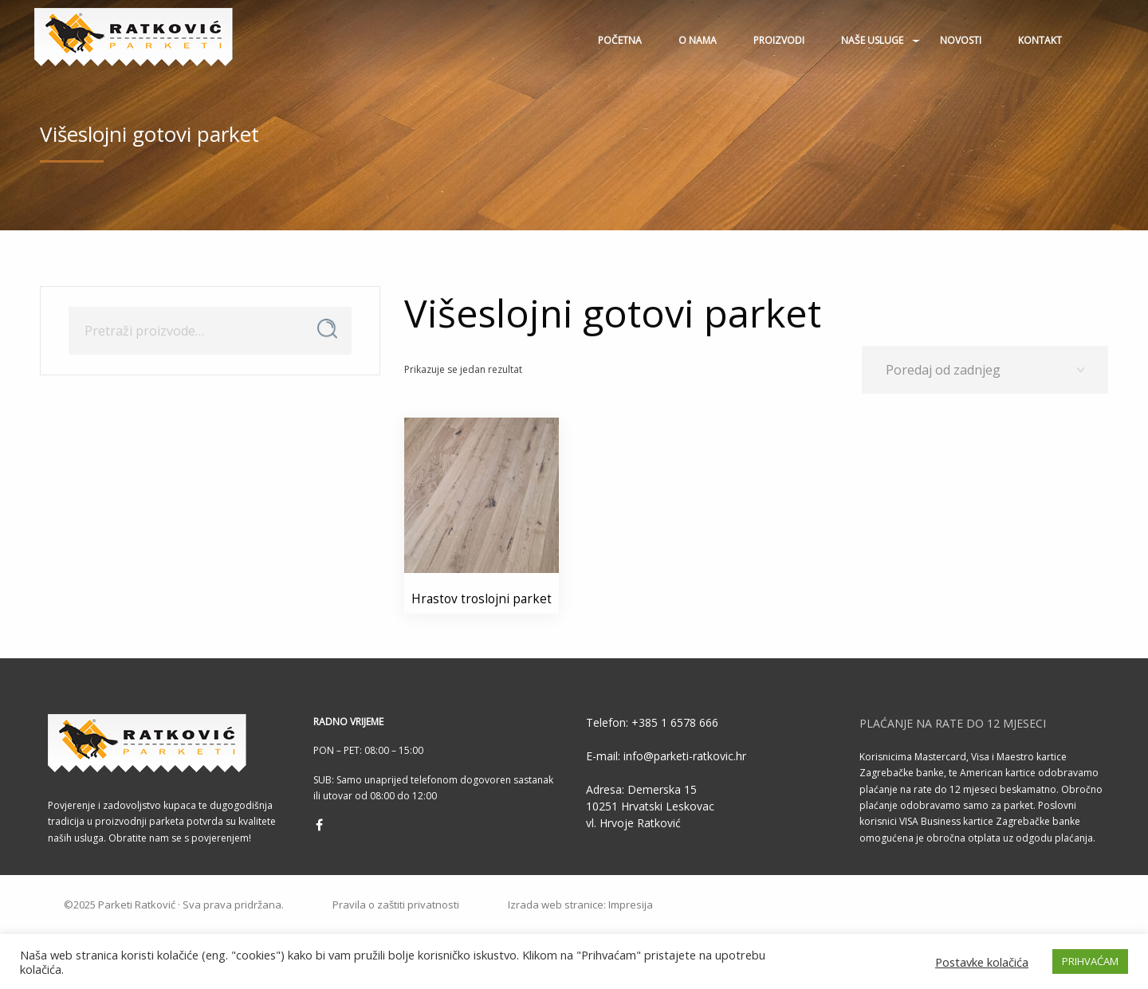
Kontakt (1040, 40)
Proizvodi (778, 40)
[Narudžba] (985, 370)
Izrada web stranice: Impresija (580, 905)
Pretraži (327, 328)
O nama (697, 40)
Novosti (960, 40)
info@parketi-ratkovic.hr (683, 755)
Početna (620, 40)
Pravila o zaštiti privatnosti (395, 905)
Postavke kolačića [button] (981, 962)
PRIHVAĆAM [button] (1090, 961)
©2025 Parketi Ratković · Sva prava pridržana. (174, 905)
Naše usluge (872, 40)
